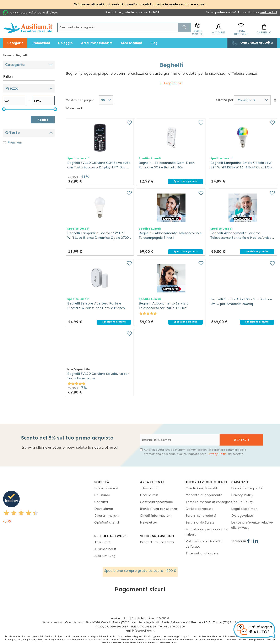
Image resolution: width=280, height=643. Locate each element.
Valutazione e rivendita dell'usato (204, 543)
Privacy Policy (217, 454)
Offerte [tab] (12, 132)
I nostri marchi (106, 516)
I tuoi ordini (150, 488)
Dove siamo (103, 509)
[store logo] (28, 28)
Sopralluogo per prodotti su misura (207, 531)
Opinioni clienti (106, 522)
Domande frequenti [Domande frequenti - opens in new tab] (246, 488)
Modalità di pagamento (204, 495)
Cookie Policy (242, 502)
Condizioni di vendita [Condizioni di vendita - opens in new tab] (202, 488)
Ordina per (224, 100)
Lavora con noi (106, 488)
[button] (275, 100)
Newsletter (148, 522)
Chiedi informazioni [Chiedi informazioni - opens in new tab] (156, 516)
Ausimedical (268, 12)
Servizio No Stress (200, 522)
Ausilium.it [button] (102, 542)
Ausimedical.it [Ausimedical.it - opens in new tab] (105, 549)
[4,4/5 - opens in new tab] (48, 507)
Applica (43, 120)
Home (7, 55)
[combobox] (124, 27)
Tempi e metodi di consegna (208, 502)
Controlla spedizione (156, 502)
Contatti (101, 502)
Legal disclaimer (244, 509)
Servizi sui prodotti (201, 516)
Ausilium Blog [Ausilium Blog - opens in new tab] (104, 556)
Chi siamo (102, 495)
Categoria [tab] (15, 64)
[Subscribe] (241, 440)
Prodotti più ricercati (157, 542)
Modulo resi (149, 495)
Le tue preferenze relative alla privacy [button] (252, 525)
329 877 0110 (18, 12)
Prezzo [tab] (11, 88)
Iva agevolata (242, 516)
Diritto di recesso (200, 509)
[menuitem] (15, 43)
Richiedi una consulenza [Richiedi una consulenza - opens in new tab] (158, 509)
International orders (202, 553)
